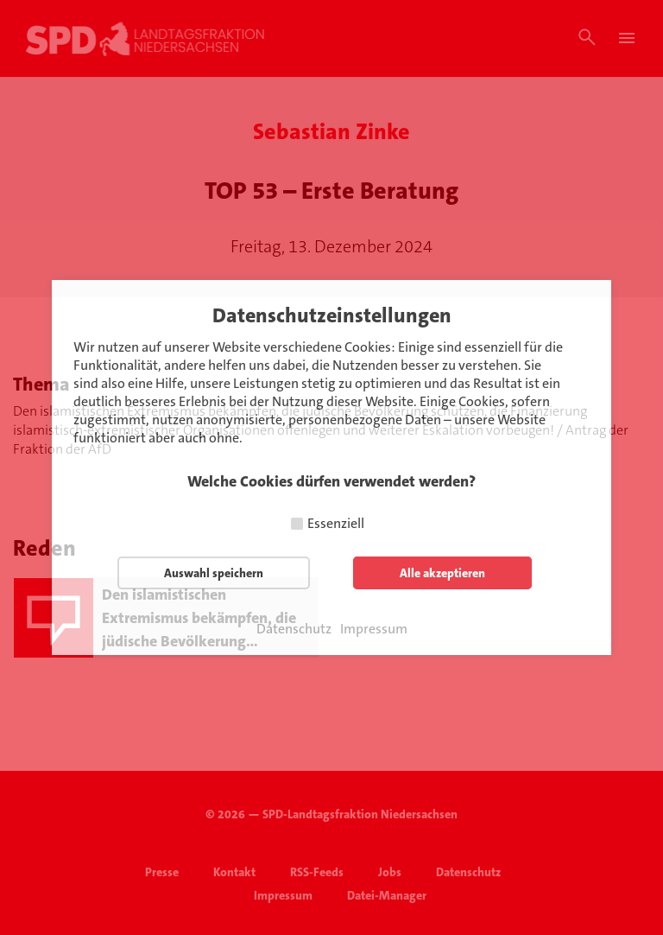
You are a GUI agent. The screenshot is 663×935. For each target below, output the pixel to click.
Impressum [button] (373, 629)
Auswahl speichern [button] (213, 573)
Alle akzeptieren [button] (442, 573)
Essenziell (335, 523)
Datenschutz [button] (294, 629)
